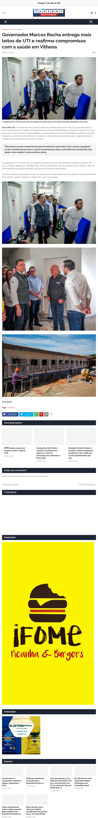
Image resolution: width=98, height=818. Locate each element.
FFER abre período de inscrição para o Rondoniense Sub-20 (35, 780)
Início (4, 13)
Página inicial (7, 29)
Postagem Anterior (11, 485)
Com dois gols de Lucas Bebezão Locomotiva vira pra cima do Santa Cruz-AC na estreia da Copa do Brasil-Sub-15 (61, 783)
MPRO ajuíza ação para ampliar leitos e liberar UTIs (15, 450)
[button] (6, 22)
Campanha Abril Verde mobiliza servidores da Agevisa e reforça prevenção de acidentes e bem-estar (48, 453)
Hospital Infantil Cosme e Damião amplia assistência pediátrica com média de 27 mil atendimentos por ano (81, 453)
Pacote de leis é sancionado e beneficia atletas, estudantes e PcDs (11, 781)
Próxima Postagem (87, 485)
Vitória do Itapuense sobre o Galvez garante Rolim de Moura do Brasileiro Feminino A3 (11, 810)
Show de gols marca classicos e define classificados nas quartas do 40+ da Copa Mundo (36, 810)
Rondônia (19, 29)
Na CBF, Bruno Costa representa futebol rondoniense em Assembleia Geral (83, 781)
